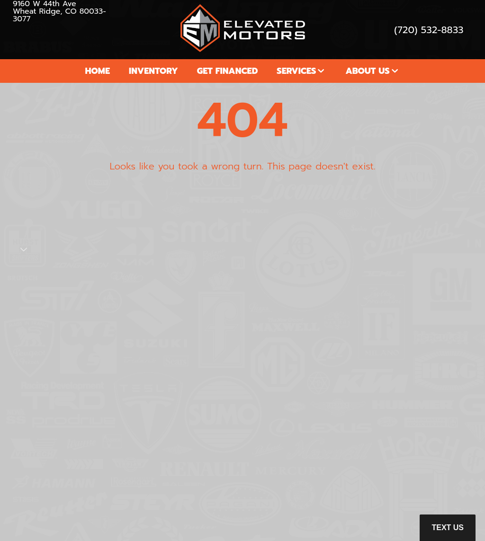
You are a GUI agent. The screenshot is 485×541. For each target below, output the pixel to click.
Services (296, 71)
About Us (367, 71)
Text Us (447, 527)
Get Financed (227, 71)
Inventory (153, 71)
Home (97, 71)
